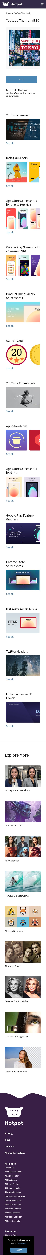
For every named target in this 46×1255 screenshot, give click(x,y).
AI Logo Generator (12, 1221)
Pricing (9, 1133)
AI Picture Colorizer (13, 1217)
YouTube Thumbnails (22, 13)
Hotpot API (9, 1168)
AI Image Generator (13, 1172)
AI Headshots (11, 1180)
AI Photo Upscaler (12, 1188)
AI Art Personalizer (13, 1200)
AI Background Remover (15, 1196)
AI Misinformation (15, 1152)
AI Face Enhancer (12, 1213)
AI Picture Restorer (13, 1209)
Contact (9, 1146)
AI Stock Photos (12, 1184)
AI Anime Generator (13, 1204)
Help (7, 1139)
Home (9, 13)
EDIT (21, 79)
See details (22, 1244)
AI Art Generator (12, 1176)
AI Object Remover (13, 1192)
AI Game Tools (11, 1235)
